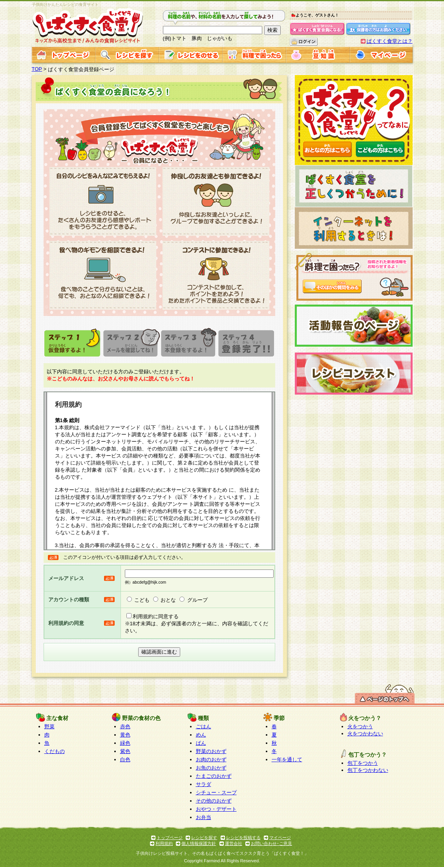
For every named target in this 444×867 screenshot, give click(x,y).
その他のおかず (214, 801)
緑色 (125, 743)
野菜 (49, 726)
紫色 (125, 751)
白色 (125, 759)
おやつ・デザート (216, 809)
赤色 (125, 726)
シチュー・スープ (216, 792)
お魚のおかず (211, 768)
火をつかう (360, 726)
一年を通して (287, 759)
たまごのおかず (214, 776)
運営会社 (233, 843)
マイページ (280, 837)
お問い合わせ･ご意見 (271, 843)
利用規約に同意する (156, 616)
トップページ (170, 837)
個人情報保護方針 (198, 843)
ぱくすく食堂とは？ (390, 41)
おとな (168, 600)
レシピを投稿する (243, 837)
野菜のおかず (211, 751)
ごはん (203, 726)
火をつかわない (365, 734)
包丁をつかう (362, 763)
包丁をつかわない (367, 770)
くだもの (54, 751)
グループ (197, 600)
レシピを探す (204, 837)
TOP (37, 69)
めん (201, 735)
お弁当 (203, 817)
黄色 (125, 735)
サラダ (203, 784)
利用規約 (164, 843)
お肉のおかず (211, 759)
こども (142, 600)
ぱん (201, 743)
